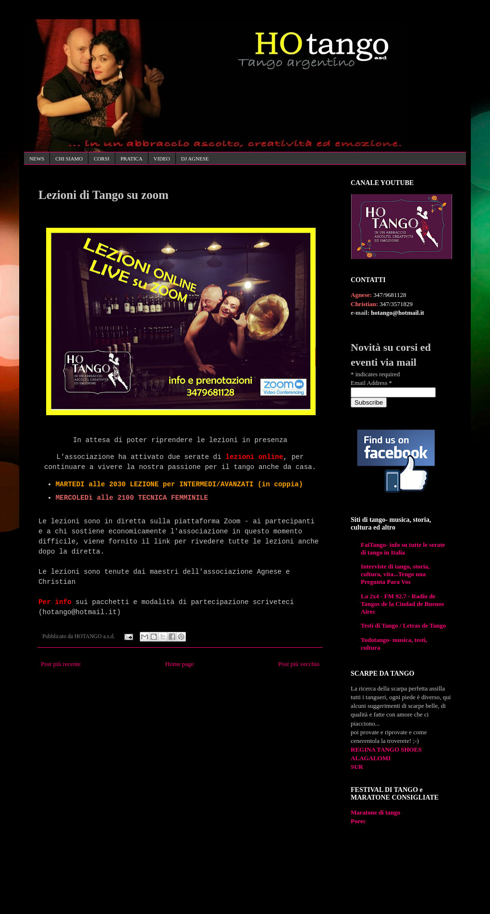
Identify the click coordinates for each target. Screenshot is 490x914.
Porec (358, 821)
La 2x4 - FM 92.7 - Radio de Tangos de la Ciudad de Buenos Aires (402, 604)
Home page (179, 663)
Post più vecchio (298, 663)
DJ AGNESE (195, 158)
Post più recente (61, 663)
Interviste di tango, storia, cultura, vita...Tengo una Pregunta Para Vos (395, 574)
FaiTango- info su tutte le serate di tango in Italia (403, 548)
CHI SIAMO (69, 158)
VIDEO (162, 158)
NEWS (36, 158)
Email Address (371, 382)
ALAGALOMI (371, 758)
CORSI (101, 158)
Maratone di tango (375, 812)
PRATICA (132, 158)
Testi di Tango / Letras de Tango (403, 625)
